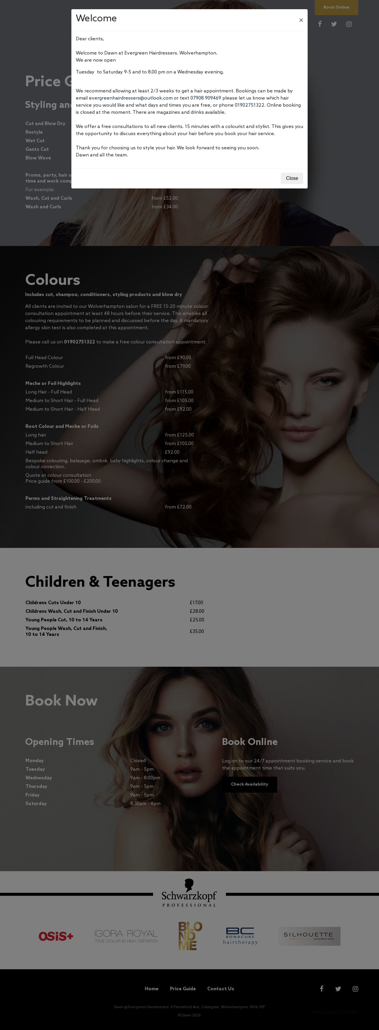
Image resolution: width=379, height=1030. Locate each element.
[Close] (301, 20)
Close (292, 178)
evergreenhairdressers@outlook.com (131, 98)
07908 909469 (205, 98)
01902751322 (249, 105)
